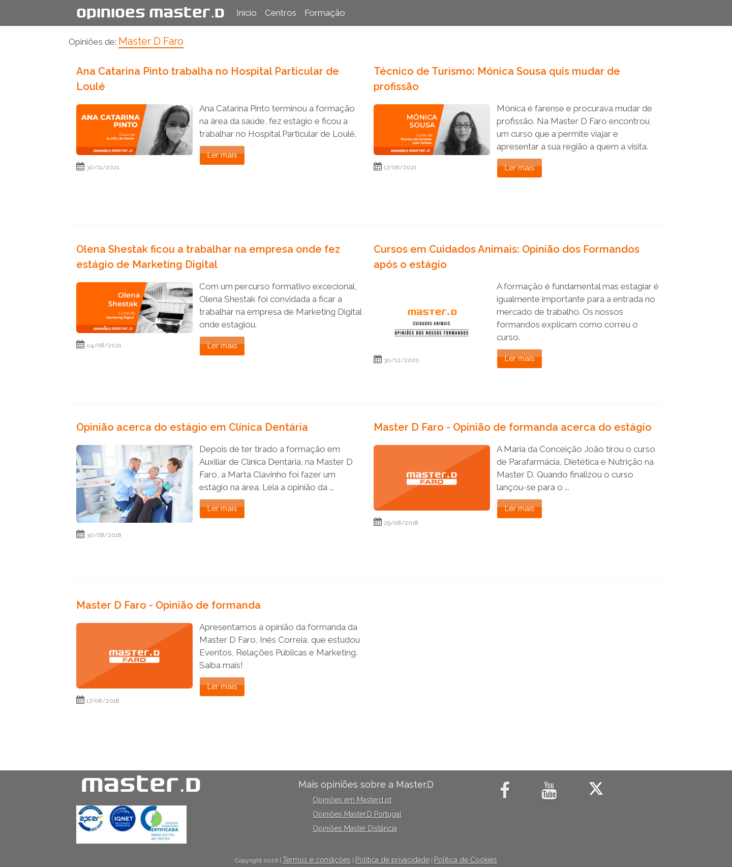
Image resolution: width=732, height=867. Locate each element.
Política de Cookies (465, 860)
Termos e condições (317, 860)
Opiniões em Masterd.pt (352, 800)
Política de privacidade (392, 860)
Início (246, 13)
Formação (324, 13)
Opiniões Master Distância (355, 828)
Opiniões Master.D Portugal (357, 814)
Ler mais (222, 155)
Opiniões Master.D (150, 12)
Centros (280, 13)
